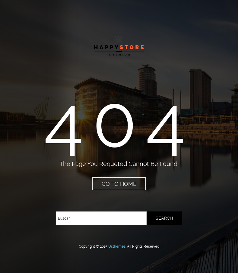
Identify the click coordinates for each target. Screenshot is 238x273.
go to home (119, 184)
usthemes (116, 246)
